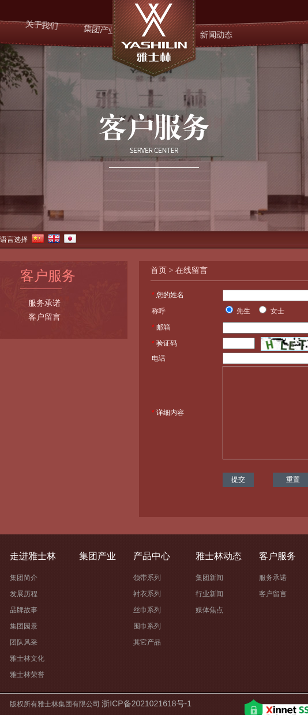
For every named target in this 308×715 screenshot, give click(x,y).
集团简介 (23, 577)
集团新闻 (209, 577)
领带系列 (147, 577)
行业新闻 (209, 593)
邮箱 (163, 327)
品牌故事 (23, 610)
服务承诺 (44, 304)
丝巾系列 (147, 610)
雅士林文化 (27, 658)
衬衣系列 (147, 593)
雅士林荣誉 (27, 674)
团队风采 (23, 642)
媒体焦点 (209, 610)
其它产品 (147, 642)
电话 (159, 358)
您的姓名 (170, 295)
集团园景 (23, 626)
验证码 (166, 343)
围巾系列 (147, 626)
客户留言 (44, 317)
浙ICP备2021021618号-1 (146, 703)
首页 (159, 270)
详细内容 (170, 413)
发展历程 (23, 593)
